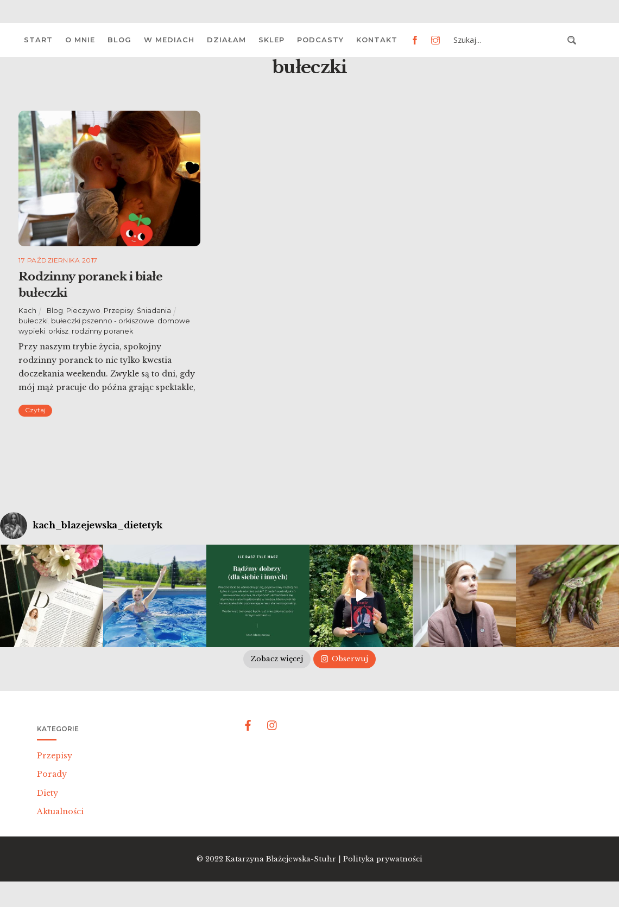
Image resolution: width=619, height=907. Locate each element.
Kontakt (376, 39)
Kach (27, 310)
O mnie (80, 39)
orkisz (58, 331)
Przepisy (119, 310)
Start (38, 39)
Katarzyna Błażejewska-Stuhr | (284, 859)
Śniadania (154, 310)
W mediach (169, 39)
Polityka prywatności (382, 859)
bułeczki (33, 321)
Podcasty (320, 39)
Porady (52, 774)
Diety (47, 793)
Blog (119, 39)
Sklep (271, 39)
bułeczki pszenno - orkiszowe (102, 321)
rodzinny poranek (102, 331)
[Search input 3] (507, 40)
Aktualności (60, 811)
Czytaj (35, 410)
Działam (226, 39)
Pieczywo (83, 310)
